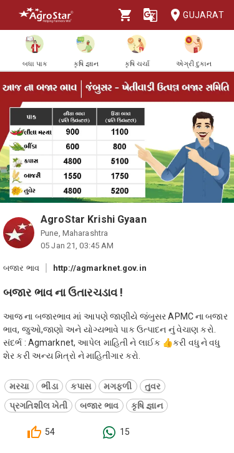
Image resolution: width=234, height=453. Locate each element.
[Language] (150, 14)
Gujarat (193, 15)
